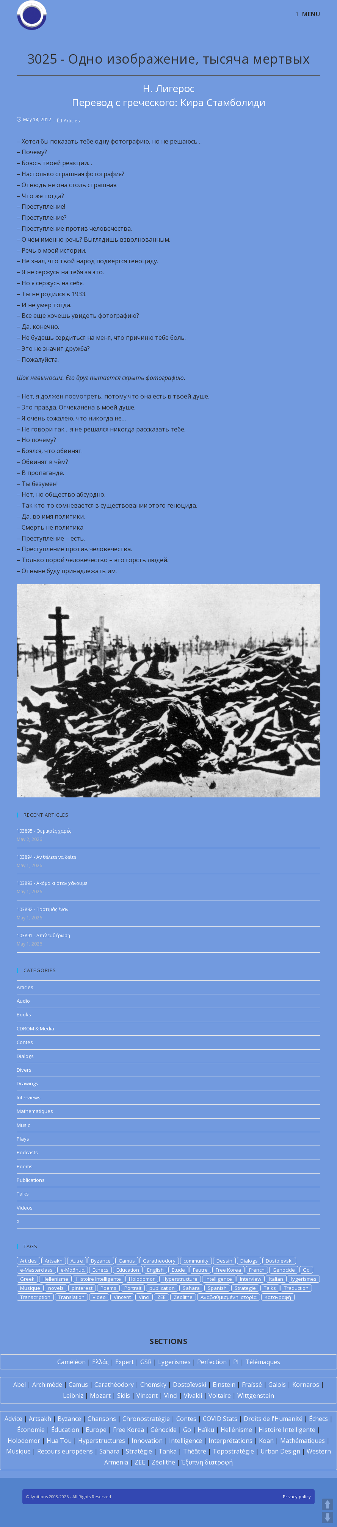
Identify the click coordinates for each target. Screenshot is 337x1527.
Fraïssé (252, 1384)
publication (162, 1288)
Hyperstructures (101, 1440)
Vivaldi (193, 1395)
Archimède (47, 1384)
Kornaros (305, 1384)
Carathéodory (114, 1384)
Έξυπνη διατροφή (207, 1462)
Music (23, 1125)
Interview (250, 1278)
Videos (25, 1207)
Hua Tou (59, 1440)
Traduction (296, 1288)
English (155, 1269)
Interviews (29, 1097)
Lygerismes (174, 1362)
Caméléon (71, 1362)
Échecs (318, 1418)
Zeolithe (183, 1297)
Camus (127, 1260)
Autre (77, 1260)
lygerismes (304, 1278)
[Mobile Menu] (308, 14)
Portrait (132, 1288)
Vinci (144, 1297)
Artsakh (54, 1260)
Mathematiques (35, 1111)
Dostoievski (279, 1260)
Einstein (224, 1384)
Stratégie (139, 1451)
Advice (13, 1418)
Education (127, 1269)
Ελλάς (100, 1362)
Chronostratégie (146, 1418)
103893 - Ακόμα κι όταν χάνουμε (52, 883)
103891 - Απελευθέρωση (43, 935)
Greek (27, 1278)
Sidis (123, 1395)
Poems (25, 1166)
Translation (71, 1297)
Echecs (100, 1269)
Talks (23, 1193)
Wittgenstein (255, 1395)
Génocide (163, 1429)
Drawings (27, 1083)
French (257, 1269)
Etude (178, 1269)
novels (56, 1288)
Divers (24, 1069)
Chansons (102, 1418)
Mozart (100, 1395)
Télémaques (262, 1362)
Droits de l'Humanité (273, 1418)
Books (24, 1014)
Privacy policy (297, 1496)
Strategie (245, 1288)
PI (236, 1362)
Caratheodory (159, 1260)
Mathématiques (302, 1440)
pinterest (82, 1288)
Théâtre (194, 1451)
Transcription (35, 1297)
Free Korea (228, 1269)
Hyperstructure (180, 1278)
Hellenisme (55, 1278)
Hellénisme (236, 1429)
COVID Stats (220, 1418)
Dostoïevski (189, 1384)
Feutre (200, 1269)
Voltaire (219, 1395)
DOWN (327, 1517)
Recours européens (65, 1451)
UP (327, 1504)
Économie (31, 1429)
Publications (31, 1180)
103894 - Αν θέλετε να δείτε (46, 857)
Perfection (212, 1362)
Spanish (217, 1288)
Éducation (65, 1429)
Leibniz (73, 1395)
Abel (19, 1384)
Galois (277, 1384)
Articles (72, 120)
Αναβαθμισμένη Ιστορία (229, 1297)
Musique (30, 1288)
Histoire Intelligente (98, 1278)
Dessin (224, 1260)
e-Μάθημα (73, 1269)
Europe (96, 1429)
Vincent (122, 1297)
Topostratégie (233, 1451)
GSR (146, 1362)
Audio (23, 1000)
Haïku (205, 1429)
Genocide (284, 1269)
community (195, 1260)
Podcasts (27, 1152)
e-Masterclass (36, 1269)
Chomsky (153, 1384)
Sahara (191, 1288)
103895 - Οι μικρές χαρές (44, 831)
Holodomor (142, 1278)
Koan (266, 1440)
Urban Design (280, 1451)
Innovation (147, 1440)
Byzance (101, 1260)
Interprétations (230, 1440)
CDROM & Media (35, 1028)
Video (99, 1297)
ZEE (161, 1297)
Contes (25, 1042)
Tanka (167, 1451)
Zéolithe (163, 1462)
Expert (124, 1362)
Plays (23, 1138)
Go (306, 1269)
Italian (276, 1278)
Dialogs (25, 1056)
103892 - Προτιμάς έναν (42, 909)
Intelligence (218, 1278)
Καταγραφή (278, 1297)
